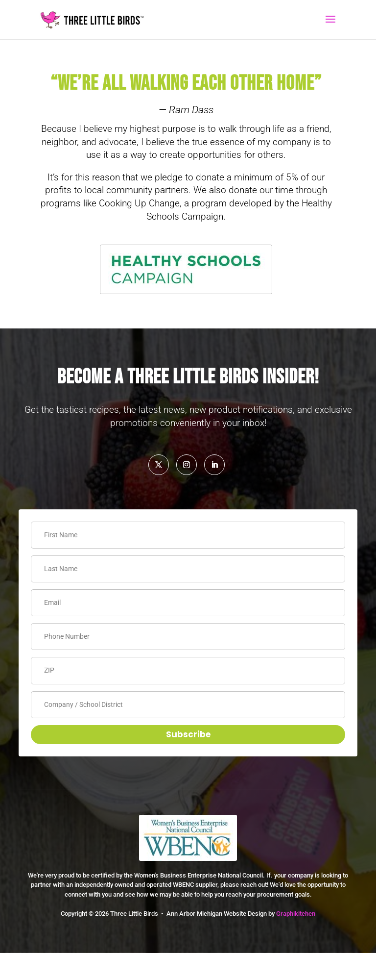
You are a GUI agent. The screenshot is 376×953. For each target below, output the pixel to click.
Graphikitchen (295, 913)
